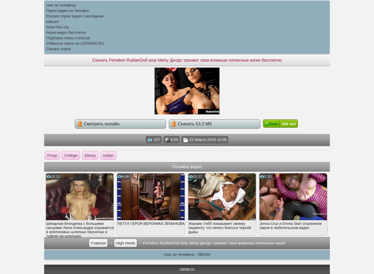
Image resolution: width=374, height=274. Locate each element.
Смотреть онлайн (98, 124)
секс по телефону (61, 5)
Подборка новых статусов (68, 38)
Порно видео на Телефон (67, 11)
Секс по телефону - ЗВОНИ (187, 254)
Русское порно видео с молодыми (75, 16)
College (70, 155)
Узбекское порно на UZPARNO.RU (75, 43)
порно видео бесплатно (66, 32)
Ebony (90, 155)
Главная (98, 243)
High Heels (125, 243)
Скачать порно (58, 49)
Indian (108, 155)
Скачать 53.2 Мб (191, 124)
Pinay (52, 155)
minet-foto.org (57, 27)
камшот (52, 21)
